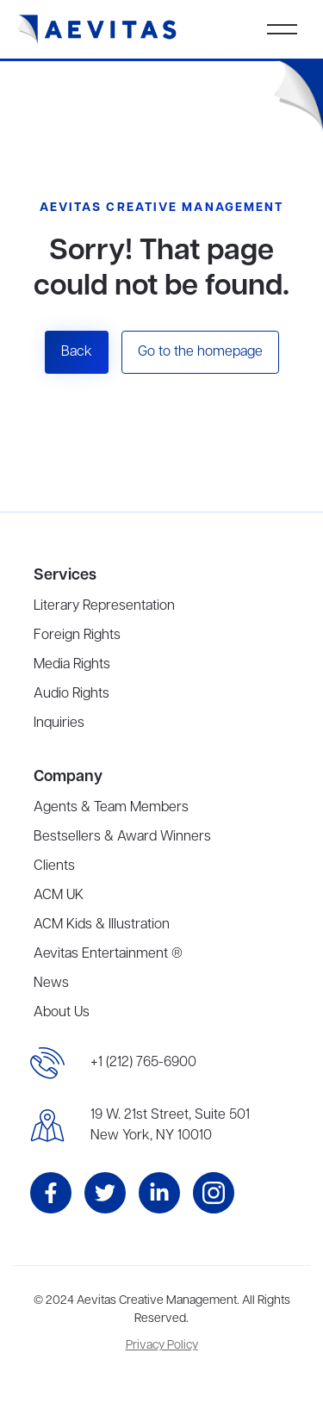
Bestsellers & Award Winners (122, 837)
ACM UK (59, 895)
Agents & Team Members (111, 807)
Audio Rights (71, 694)
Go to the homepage (200, 352)
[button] (282, 29)
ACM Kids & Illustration (102, 924)
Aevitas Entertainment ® (108, 954)
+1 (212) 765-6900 (143, 1062)
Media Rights (72, 664)
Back (76, 352)
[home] (97, 30)
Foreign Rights (77, 635)
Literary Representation (104, 606)
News (51, 983)
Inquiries (59, 723)
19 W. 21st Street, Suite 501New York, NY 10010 (170, 1125)
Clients (54, 866)
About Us (62, 1012)
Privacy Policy (162, 1345)
